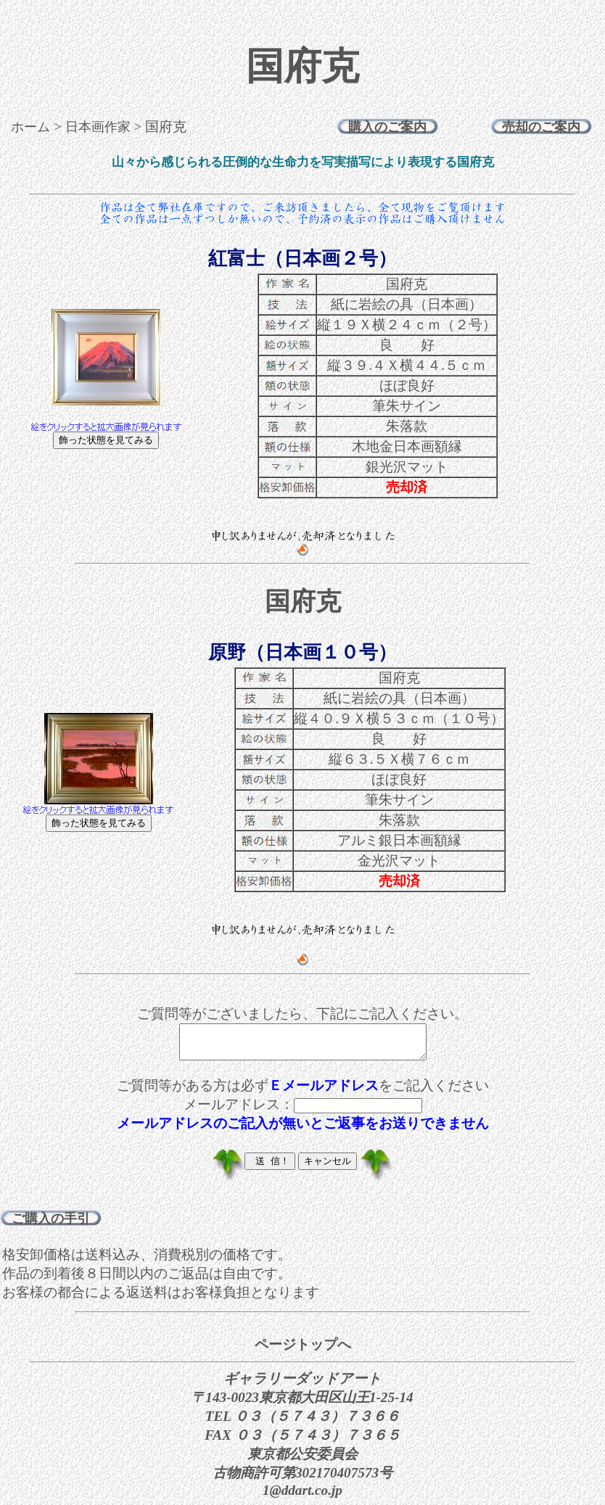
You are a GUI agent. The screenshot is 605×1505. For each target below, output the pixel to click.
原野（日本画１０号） (302, 652)
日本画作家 (98, 127)
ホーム (30, 127)
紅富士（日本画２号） (302, 258)
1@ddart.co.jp (302, 1496)
